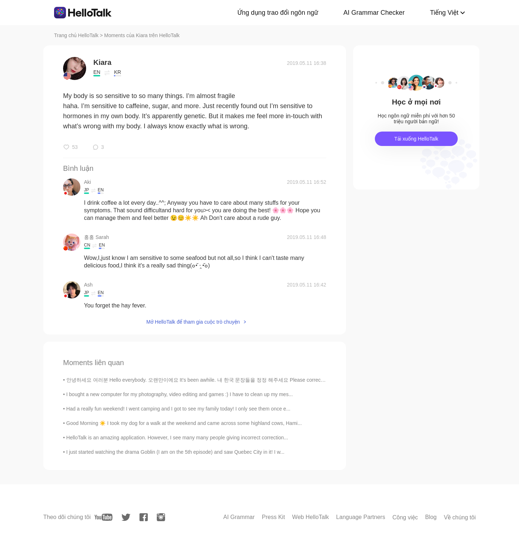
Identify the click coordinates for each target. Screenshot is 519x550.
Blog (430, 517)
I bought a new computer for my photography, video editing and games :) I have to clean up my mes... (179, 394)
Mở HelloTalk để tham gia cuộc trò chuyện (193, 322)
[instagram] (161, 517)
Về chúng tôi (460, 517)
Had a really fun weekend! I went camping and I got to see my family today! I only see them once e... (178, 409)
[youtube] (103, 517)
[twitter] (125, 517)
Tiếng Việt (444, 12)
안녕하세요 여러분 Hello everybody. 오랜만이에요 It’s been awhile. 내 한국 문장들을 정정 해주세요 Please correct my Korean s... (211, 380)
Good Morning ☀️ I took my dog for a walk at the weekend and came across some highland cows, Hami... (184, 423)
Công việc (405, 517)
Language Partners (360, 517)
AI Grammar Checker (374, 12)
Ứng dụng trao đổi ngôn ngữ (278, 12)
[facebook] (143, 517)
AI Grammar (238, 517)
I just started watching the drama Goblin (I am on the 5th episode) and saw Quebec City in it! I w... (175, 452)
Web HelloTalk (310, 517)
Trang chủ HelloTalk (77, 35)
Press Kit (273, 517)
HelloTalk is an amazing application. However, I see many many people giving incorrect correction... (177, 437)
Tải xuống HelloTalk (416, 139)
